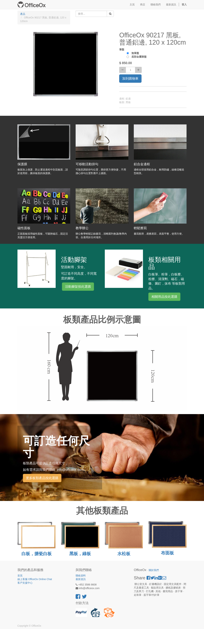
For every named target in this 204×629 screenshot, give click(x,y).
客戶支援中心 (25, 582)
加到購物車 (130, 78)
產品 (22, 13)
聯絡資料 (81, 575)
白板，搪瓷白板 (36, 553)
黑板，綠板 (80, 553)
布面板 (167, 552)
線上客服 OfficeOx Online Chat (34, 579)
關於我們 (154, 570)
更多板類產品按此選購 (42, 478)
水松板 (123, 553)
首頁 (20, 575)
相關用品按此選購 (164, 297)
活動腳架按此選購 (78, 286)
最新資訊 (81, 579)
